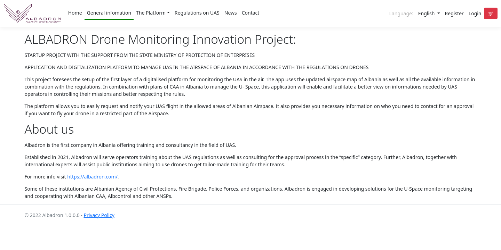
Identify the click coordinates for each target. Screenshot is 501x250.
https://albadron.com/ (92, 176)
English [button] (427, 13)
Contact (251, 12)
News (230, 12)
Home (75, 12)
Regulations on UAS (197, 12)
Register (454, 13)
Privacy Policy (99, 215)
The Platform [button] (151, 12)
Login (475, 13)
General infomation (109, 12)
